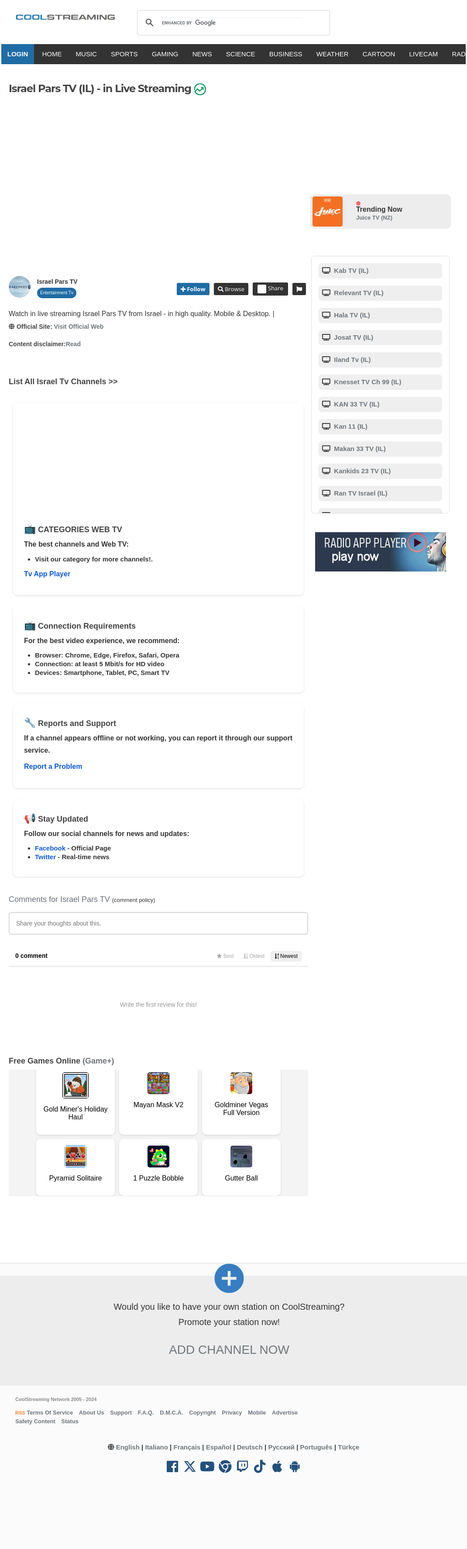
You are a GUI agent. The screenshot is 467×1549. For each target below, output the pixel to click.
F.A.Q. (146, 1412)
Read (73, 344)
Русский (281, 1447)
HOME (55, 54)
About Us (91, 1412)
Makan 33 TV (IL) (359, 448)
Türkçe (348, 1447)
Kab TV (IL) (350, 270)
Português (316, 1447)
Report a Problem (53, 766)
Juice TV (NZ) (374, 217)
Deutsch (250, 1447)
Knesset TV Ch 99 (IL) (366, 382)
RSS (20, 1412)
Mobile (257, 1412)
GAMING (168, 54)
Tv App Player (47, 574)
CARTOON (382, 54)
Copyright (202, 1412)
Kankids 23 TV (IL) (361, 471)
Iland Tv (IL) (351, 359)
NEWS (205, 54)
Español (218, 1447)
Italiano (156, 1447)
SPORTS (127, 54)
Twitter (45, 857)
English (128, 1447)
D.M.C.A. (171, 1412)
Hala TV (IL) (351, 315)
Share (270, 289)
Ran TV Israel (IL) (360, 493)
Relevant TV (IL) (358, 292)
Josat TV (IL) (352, 337)
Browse (233, 289)
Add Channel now (229, 1349)
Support (121, 1412)
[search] (232, 22)
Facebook (50, 848)
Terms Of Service (49, 1412)
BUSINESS (289, 54)
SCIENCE (243, 54)
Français (186, 1447)
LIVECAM (426, 54)
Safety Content (35, 1421)
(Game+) (98, 1061)
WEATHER (335, 54)
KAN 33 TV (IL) (355, 404)
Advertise (285, 1412)
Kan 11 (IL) (349, 426)
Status (70, 1421)
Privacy (232, 1412)
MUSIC (89, 54)
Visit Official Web (78, 326)
